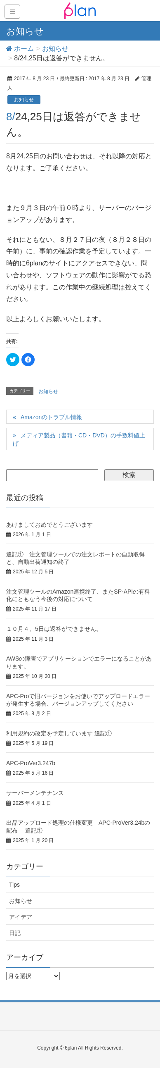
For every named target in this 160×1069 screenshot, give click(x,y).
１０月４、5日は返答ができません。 (54, 628)
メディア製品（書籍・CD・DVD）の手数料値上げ (79, 439)
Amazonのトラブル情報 (51, 417)
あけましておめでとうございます (49, 524)
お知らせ (24, 100)
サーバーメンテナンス (35, 793)
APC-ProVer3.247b (30, 763)
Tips (14, 884)
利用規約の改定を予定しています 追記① (59, 733)
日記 (15, 933)
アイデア (20, 917)
